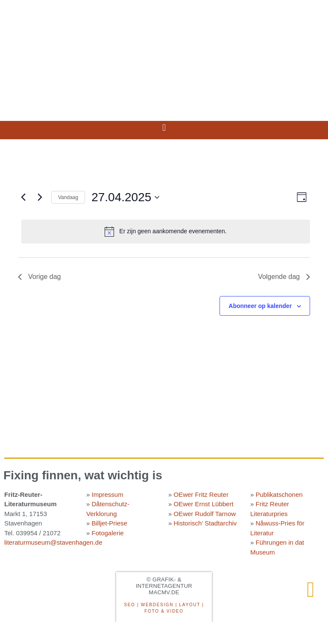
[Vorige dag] (23, 197)
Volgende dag (284, 276)
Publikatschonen (279, 494)
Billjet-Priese (109, 523)
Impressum (107, 494)
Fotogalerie (108, 533)
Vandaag (68, 197)
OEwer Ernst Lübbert (204, 504)
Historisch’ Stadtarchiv (205, 523)
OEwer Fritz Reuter (201, 494)
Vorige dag (39, 276)
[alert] (165, 232)
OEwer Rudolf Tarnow (205, 513)
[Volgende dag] (40, 197)
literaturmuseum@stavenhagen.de (53, 542)
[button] (164, 128)
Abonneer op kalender (260, 305)
